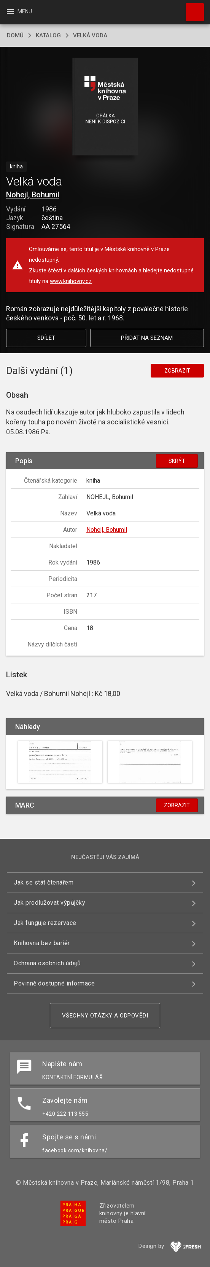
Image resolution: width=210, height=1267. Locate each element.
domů (15, 35)
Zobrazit (177, 371)
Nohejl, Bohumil (32, 194)
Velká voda (90, 35)
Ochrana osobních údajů (47, 963)
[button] (105, 107)
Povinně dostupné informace (54, 983)
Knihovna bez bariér (42, 943)
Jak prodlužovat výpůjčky (49, 902)
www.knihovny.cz (71, 281)
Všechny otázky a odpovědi (105, 1015)
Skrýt (177, 461)
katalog (48, 35)
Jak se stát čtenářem (43, 882)
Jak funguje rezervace (45, 922)
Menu (19, 11)
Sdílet (46, 337)
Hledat (191, 8)
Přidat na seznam (147, 337)
